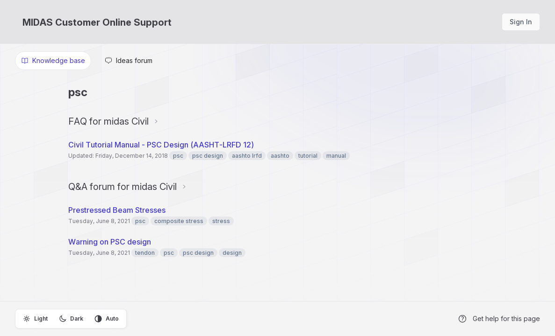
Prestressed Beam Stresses (117, 210)
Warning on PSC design (109, 241)
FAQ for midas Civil (108, 121)
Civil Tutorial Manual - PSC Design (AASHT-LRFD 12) (161, 144)
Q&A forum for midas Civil (122, 186)
